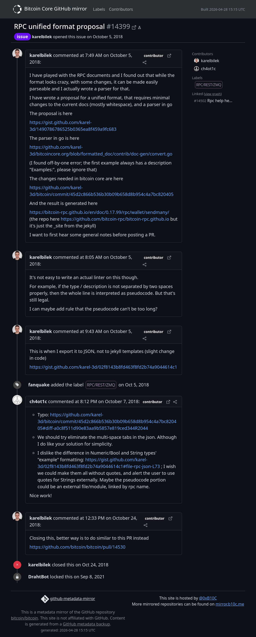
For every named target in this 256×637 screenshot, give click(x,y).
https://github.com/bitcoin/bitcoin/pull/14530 (78, 547)
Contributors (121, 9)
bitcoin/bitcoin (24, 618)
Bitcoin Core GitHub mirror (49, 9)
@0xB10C (208, 598)
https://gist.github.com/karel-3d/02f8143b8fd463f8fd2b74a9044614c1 (103, 367)
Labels (99, 9)
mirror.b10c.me (230, 604)
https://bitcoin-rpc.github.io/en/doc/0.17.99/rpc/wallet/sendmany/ (99, 212)
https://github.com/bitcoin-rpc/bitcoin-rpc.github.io (115, 219)
